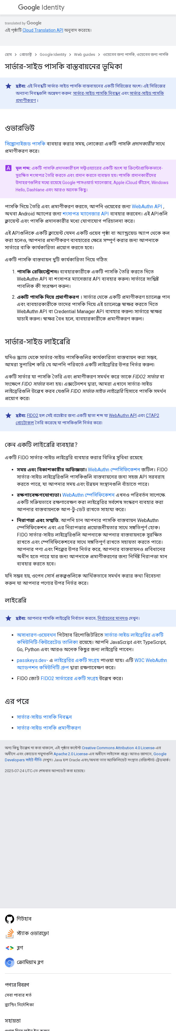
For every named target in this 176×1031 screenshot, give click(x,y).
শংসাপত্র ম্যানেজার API (86, 214)
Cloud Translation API (43, 30)
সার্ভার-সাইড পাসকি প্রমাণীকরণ (49, 728)
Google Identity (53, 54)
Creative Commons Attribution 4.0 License (118, 748)
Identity (41, 7)
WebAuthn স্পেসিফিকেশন (114, 470)
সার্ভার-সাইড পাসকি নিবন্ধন (96, 93)
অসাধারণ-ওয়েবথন (36, 635)
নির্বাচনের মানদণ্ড (112, 618)
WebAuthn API (147, 206)
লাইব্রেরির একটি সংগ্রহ (76, 660)
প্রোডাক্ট (26, 54)
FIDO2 (32, 415)
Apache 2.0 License (71, 754)
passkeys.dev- (32, 660)
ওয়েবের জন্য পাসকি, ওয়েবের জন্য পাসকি (135, 54)
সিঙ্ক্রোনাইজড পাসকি (25, 144)
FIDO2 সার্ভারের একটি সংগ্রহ (69, 678)
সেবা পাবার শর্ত (18, 995)
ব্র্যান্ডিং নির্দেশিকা (19, 1004)
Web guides (84, 54)
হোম (8, 54)
